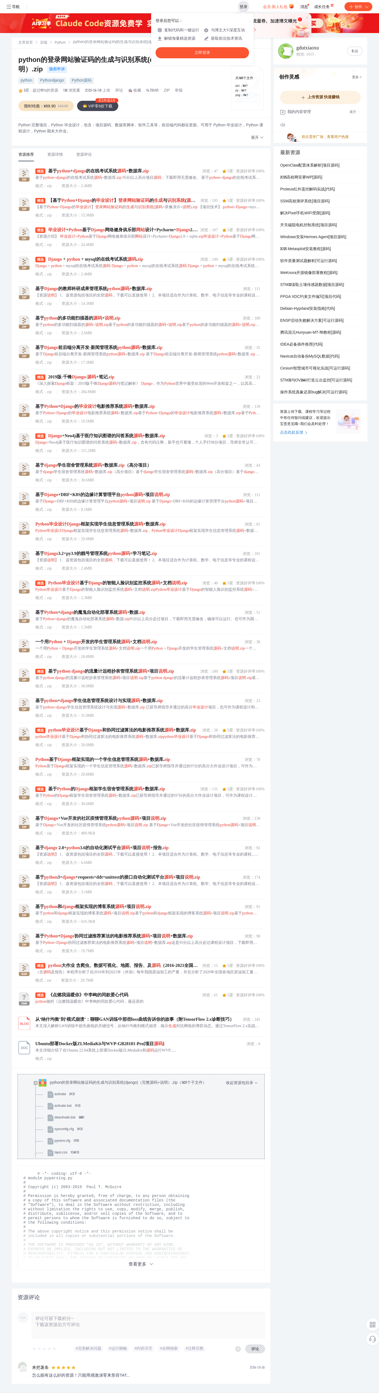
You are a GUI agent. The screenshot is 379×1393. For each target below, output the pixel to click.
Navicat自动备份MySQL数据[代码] (309, 357)
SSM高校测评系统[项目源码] (305, 201)
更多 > (356, 77)
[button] (257, 137)
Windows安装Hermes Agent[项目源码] (313, 237)
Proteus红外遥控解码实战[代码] (307, 190)
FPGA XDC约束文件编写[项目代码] (310, 297)
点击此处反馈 (293, 433)
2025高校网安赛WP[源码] (301, 178)
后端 (43, 43)
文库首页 (25, 43)
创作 (358, 6)
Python (60, 43)
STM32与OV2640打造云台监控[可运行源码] (316, 381)
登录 (243, 6)
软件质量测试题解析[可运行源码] (308, 261)
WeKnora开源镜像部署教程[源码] (309, 273)
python (26, 81)
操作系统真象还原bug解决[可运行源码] (313, 392)
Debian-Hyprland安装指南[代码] (307, 309)
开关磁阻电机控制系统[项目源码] (308, 225)
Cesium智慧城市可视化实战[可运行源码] (315, 369)
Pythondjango (52, 81)
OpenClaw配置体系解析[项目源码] (309, 166)
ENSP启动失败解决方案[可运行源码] (312, 321)
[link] (25, 43)
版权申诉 (57, 69)
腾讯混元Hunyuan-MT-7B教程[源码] (310, 333)
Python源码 (82, 81)
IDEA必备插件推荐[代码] (301, 345)
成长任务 (324, 5)
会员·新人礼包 (278, 6)
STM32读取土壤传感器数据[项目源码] (312, 285)
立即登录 (202, 53)
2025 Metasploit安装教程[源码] (305, 249)
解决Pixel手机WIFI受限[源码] (305, 213)
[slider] (44, 1349)
